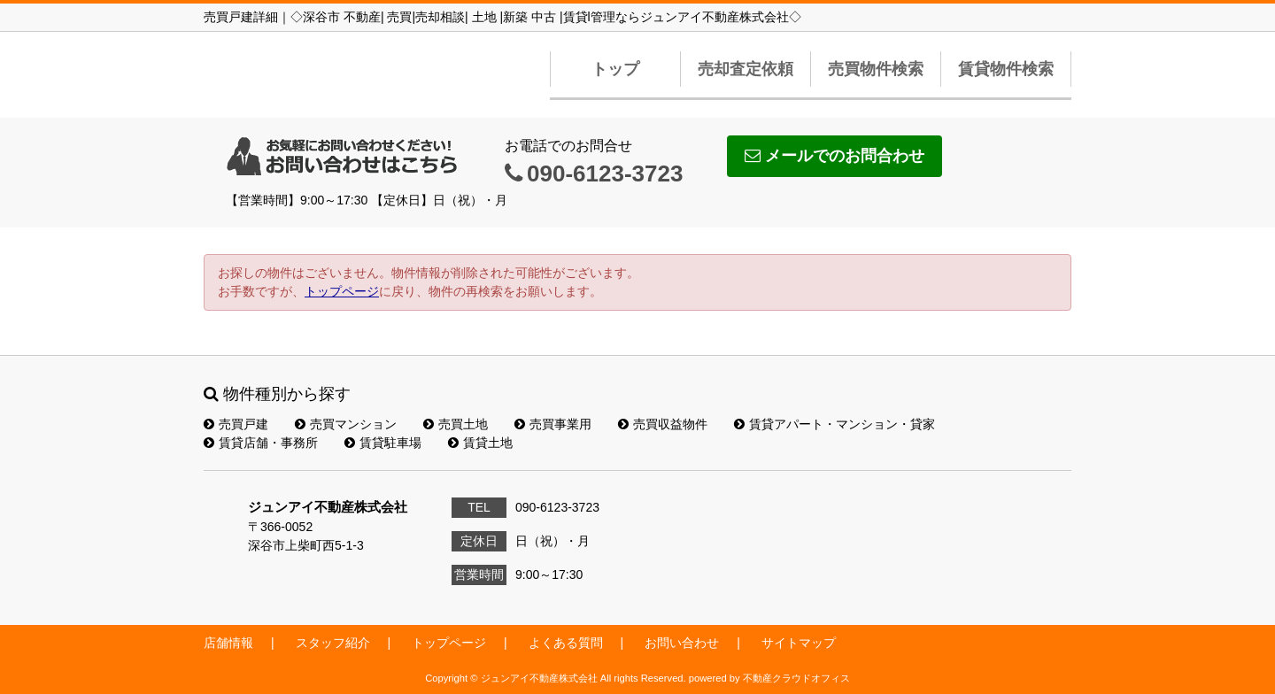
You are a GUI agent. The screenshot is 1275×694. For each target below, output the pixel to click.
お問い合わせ (682, 643)
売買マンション (346, 424)
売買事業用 (552, 424)
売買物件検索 (875, 69)
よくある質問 (566, 643)
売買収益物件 (662, 424)
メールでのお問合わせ (834, 156)
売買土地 (455, 424)
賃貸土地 (480, 443)
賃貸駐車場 (382, 443)
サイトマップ (798, 643)
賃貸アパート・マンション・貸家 (834, 424)
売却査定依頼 (745, 69)
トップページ (342, 291)
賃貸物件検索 (1006, 69)
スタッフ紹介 (333, 643)
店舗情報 (228, 643)
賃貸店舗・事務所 (261, 443)
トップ (615, 69)
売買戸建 (236, 424)
